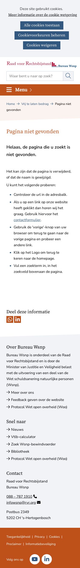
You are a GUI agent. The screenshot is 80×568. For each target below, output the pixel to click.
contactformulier (27, 219)
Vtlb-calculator (23, 436)
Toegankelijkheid (18, 537)
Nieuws (17, 429)
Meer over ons (22, 392)
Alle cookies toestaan (42, 25)
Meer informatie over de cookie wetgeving (42, 15)
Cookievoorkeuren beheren (41, 35)
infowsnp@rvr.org (23, 502)
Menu (24, 90)
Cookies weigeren (42, 45)
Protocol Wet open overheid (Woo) (39, 407)
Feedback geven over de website (37, 399)
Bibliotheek (20, 451)
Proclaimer (13, 544)
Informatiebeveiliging (41, 544)
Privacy (40, 537)
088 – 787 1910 (21, 496)
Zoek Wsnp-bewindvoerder (33, 444)
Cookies (54, 537)
